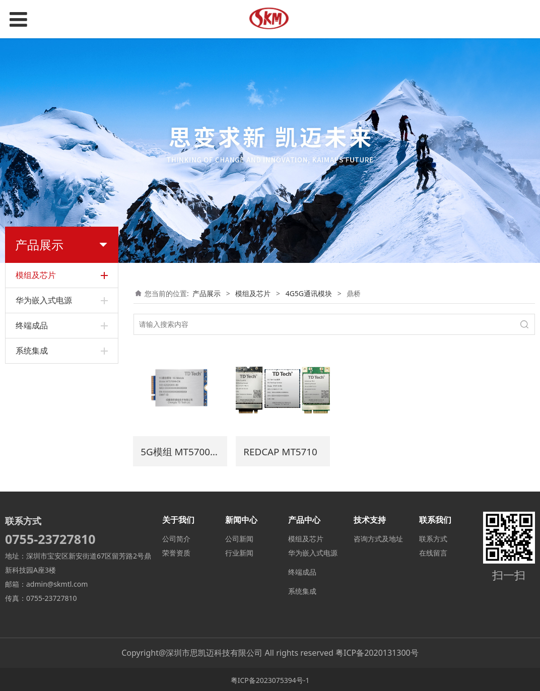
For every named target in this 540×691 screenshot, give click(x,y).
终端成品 (302, 570)
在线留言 (433, 551)
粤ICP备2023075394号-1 (270, 678)
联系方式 (433, 537)
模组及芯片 (253, 293)
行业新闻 (239, 551)
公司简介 (176, 537)
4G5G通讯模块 (309, 293)
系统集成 (302, 589)
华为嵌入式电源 (312, 551)
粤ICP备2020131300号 (377, 651)
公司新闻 (239, 537)
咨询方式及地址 (378, 537)
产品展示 (206, 293)
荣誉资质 (176, 551)
